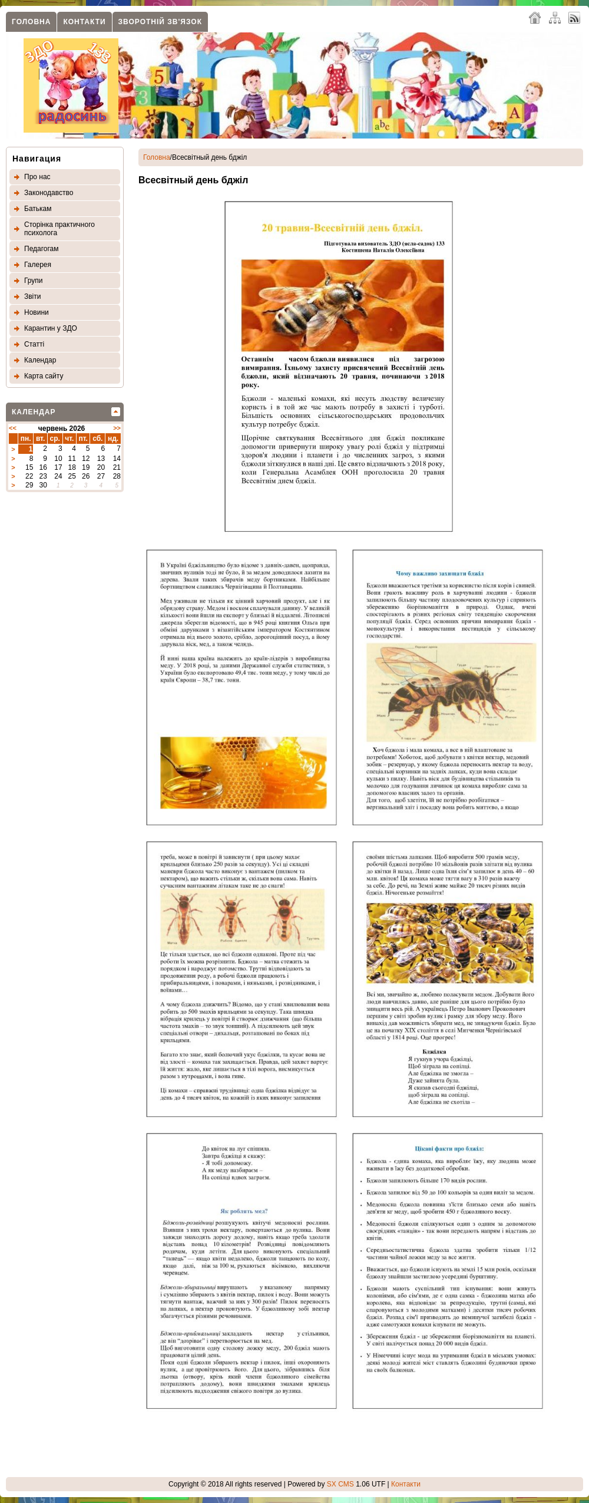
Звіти (32, 296)
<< (12, 427)
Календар (40, 360)
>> (117, 427)
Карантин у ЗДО (50, 328)
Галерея (37, 265)
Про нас (37, 177)
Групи (33, 280)
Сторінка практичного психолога (59, 228)
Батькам (37, 209)
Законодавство (48, 193)
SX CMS (340, 1484)
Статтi (34, 344)
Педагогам (41, 249)
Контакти (84, 22)
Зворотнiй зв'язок (160, 22)
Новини (36, 312)
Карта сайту (43, 376)
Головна (31, 22)
